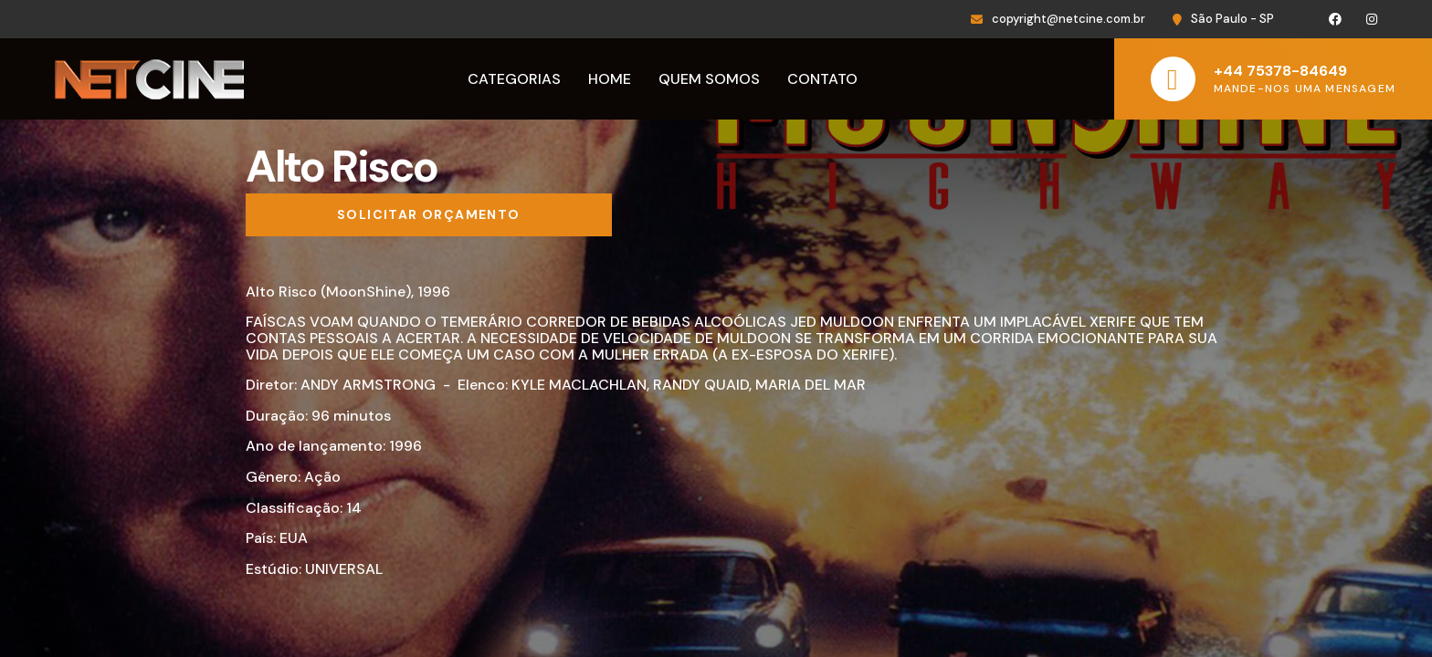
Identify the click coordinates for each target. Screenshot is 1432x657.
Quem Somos (709, 79)
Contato (822, 79)
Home (609, 79)
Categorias (514, 79)
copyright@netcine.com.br (1068, 18)
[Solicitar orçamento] (429, 215)
